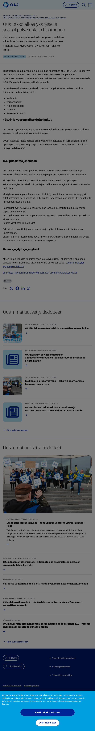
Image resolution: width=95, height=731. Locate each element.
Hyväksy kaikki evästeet (47, 712)
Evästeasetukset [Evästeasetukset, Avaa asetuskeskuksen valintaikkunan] (47, 722)
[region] (47, 711)
